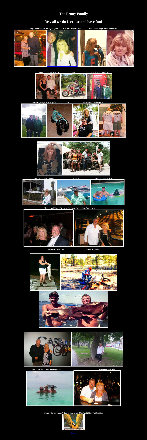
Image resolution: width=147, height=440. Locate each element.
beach (73, 433)
